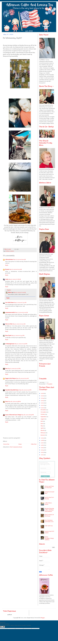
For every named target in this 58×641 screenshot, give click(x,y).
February (43, 433)
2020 (42, 408)
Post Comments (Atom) (16, 447)
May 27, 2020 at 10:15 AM (21, 312)
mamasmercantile (10, 312)
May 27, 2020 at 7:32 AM (20, 302)
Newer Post (6, 444)
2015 (42, 447)
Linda (6, 279)
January (43, 435)
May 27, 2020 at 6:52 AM (15, 269)
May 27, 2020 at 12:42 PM (17, 335)
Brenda (7, 269)
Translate (48, 384)
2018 (42, 440)
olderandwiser (9, 259)
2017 (42, 443)
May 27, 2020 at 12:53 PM (21, 344)
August (43, 419)
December (43, 410)
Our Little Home (9, 302)
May (42, 426)
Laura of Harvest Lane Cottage (13, 415)
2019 (42, 438)
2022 (42, 403)
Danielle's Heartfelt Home (12, 390)
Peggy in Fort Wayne (10, 378)
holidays (8, 251)
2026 (42, 393)
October (43, 414)
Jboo (6, 368)
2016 (42, 445)
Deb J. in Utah (8, 324)
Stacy (6, 401)
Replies (9, 290)
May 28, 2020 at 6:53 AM (22, 378)
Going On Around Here (49, 492)
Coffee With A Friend (48, 503)
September (44, 417)
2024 (42, 398)
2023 (42, 400)
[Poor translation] (3, 627)
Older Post (33, 444)
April (42, 428)
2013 (42, 452)
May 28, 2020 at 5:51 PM (25, 390)
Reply (6, 265)
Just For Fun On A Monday (49, 498)
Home (20, 444)
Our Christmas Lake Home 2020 (49, 520)
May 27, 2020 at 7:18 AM (15, 279)
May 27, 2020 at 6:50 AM (19, 259)
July (42, 421)
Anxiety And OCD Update (49, 532)
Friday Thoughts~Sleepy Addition (49, 538)
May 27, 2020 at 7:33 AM (19, 292)
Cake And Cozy (49, 526)
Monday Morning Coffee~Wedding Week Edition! (49, 510)
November (43, 412)
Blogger (43, 618)
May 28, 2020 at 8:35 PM (27, 415)
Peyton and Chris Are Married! (49, 487)
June (42, 423)
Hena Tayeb (8, 335)
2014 (42, 450)
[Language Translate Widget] (43, 382)
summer (12, 251)
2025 (42, 396)
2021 (42, 405)
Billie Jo (10, 292)
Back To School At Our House (49, 515)
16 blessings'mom (9, 344)
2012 (42, 455)
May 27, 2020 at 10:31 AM (19, 324)
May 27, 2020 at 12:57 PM (14, 368)
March (42, 430)
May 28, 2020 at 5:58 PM (14, 401)
